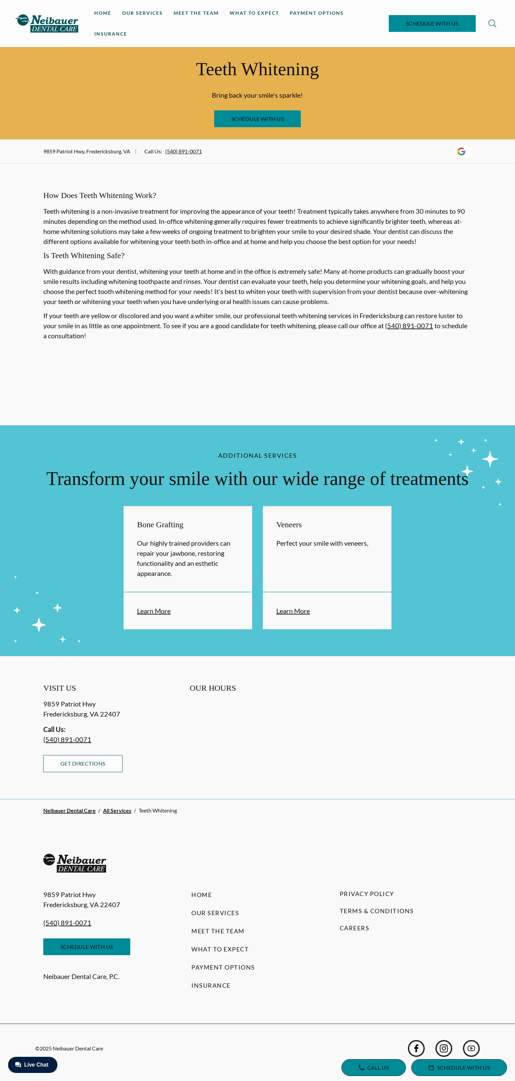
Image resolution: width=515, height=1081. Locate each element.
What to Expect (254, 13)
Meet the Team (196, 13)
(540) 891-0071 (183, 151)
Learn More (154, 611)
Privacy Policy (367, 893)
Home (102, 13)
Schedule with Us (432, 23)
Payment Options (317, 13)
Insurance (110, 34)
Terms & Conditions (377, 911)
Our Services (142, 13)
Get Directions (82, 763)
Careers (355, 928)
